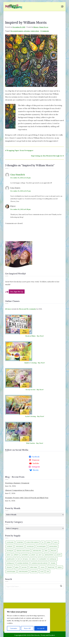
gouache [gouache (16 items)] (58, 554)
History (35, 27)
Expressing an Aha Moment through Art (47, 156)
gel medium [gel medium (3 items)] (25, 554)
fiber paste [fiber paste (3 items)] (53, 550)
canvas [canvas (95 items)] (56, 542)
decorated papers (17, 31)
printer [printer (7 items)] (17, 567)
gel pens (27, 31)
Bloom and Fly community (27, 309)
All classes (8, 309)
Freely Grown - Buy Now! (34, 390)
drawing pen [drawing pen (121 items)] (10, 550)
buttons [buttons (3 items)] (49, 542)
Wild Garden (30, 443)
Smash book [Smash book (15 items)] (51, 567)
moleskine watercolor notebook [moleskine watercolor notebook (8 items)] (40, 563)
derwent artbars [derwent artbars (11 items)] (53, 546)
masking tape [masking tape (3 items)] (53, 559)
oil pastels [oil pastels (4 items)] (9, 567)
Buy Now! (40, 336)
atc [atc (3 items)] (42, 542)
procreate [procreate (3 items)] (24, 567)
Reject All (27, 628)
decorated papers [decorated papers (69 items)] (41, 546)
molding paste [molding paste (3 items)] (10, 563)
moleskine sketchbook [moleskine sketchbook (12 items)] (22, 563)
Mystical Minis (30, 336)
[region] (27, 620)
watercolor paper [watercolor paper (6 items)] (11, 571)
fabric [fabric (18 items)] (46, 550)
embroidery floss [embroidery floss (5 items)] (37, 550)
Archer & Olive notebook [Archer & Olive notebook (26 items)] (32, 542)
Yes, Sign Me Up (16, 291)
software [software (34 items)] (59, 567)
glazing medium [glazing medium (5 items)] (49, 554)
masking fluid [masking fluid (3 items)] (42, 559)
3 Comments (44, 31)
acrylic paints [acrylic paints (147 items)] (10, 542)
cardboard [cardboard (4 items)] (9, 546)
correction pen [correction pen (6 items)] (30, 546)
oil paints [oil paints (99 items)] (53, 563)
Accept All (40, 628)
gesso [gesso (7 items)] (40, 554)
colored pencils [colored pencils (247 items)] (19, 546)
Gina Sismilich (17, 174)
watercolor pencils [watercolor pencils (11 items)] (23, 571)
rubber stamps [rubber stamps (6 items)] (33, 567)
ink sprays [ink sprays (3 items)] (25, 559)
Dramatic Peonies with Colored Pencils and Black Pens (26, 498)
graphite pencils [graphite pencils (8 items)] (11, 559)
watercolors (35, 31)
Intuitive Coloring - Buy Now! (34, 363)
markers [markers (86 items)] (34, 559)
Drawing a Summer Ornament (17, 483)
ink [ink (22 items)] (19, 559)
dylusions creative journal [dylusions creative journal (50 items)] (23, 550)
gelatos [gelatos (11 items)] (8, 554)
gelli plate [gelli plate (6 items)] (16, 554)
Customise (13, 628)
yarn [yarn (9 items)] (48, 571)
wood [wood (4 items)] (41, 571)
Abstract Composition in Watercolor (19, 490)
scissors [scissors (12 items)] (43, 567)
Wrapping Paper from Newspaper (19, 150)
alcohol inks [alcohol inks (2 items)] (20, 542)
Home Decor (43, 27)
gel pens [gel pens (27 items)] (33, 554)
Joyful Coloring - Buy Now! (34, 416)
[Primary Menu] (62, 6)
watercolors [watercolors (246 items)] (34, 571)
